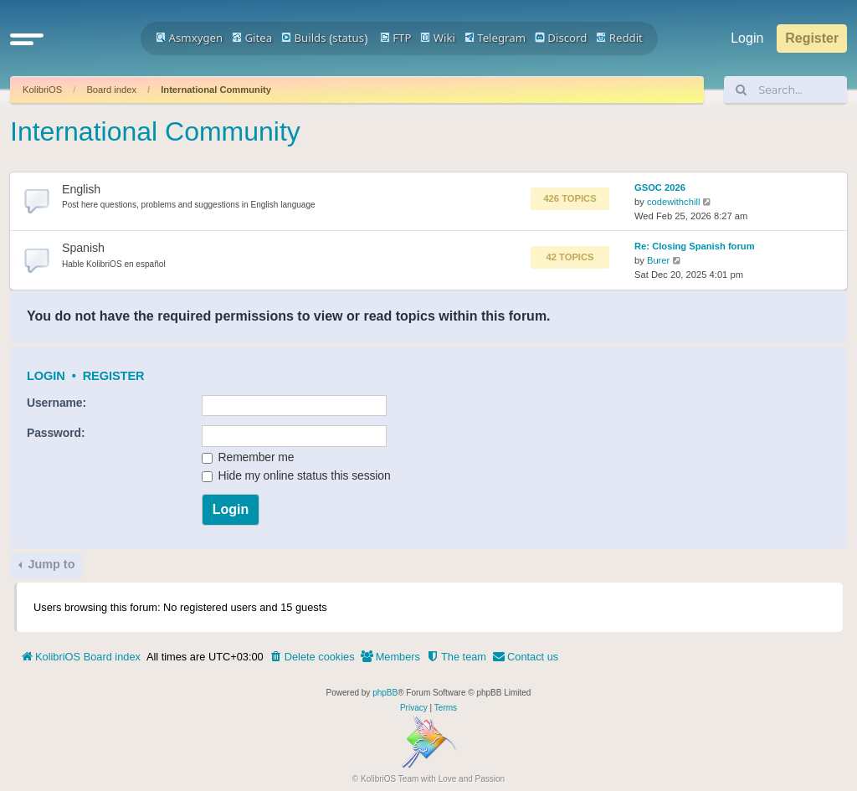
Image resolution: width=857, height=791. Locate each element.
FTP (396, 37)
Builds (303, 37)
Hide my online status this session (296, 475)
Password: (56, 432)
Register (114, 376)
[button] (27, 38)
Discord (561, 37)
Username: (56, 402)
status (348, 37)
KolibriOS (42, 90)
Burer (658, 260)
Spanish (83, 247)
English (81, 189)
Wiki (437, 37)
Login (46, 376)
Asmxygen (189, 37)
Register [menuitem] (812, 38)
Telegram (495, 37)
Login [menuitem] (747, 38)
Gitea (252, 37)
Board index (111, 90)
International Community (216, 90)
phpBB (385, 692)
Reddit (619, 37)
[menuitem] (312, 657)
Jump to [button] (49, 564)
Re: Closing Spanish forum (694, 246)
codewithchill (673, 202)
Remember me (248, 457)
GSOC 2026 (659, 187)
